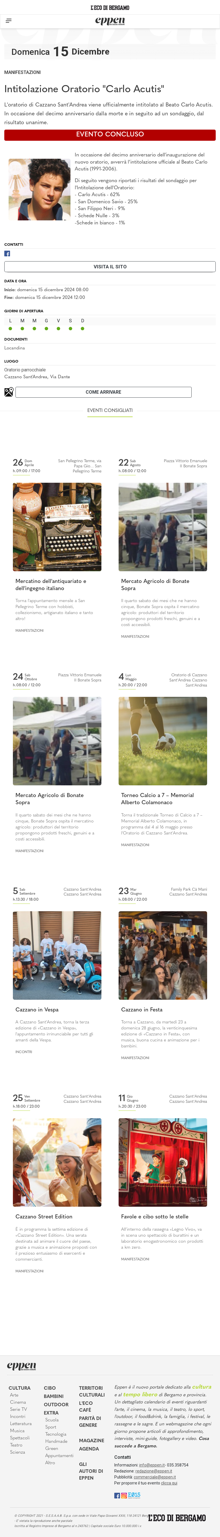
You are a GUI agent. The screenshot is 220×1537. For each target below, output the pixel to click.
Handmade (56, 1441)
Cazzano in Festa (141, 1010)
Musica (17, 1431)
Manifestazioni (22, 72)
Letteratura (21, 1424)
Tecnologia (55, 1434)
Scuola (52, 1420)
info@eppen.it (152, 1465)
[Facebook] (7, 253)
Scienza (17, 1452)
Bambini (54, 1397)
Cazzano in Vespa (36, 1010)
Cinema (18, 1402)
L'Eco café (86, 1407)
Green (51, 1449)
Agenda (89, 1449)
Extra (51, 1413)
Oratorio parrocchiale (25, 370)
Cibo (50, 1388)
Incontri (23, 1052)
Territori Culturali (92, 1392)
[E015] (134, 1495)
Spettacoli (20, 1438)
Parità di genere (90, 1422)
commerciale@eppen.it (155, 1477)
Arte (14, 1395)
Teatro (16, 1445)
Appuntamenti (57, 1456)
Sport (50, 1427)
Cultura (19, 1388)
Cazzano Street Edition (43, 1217)
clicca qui (169, 1483)
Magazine (91, 1441)
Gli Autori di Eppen (91, 1471)
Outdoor (56, 1405)
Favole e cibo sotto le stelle (154, 1217)
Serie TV (18, 1409)
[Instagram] (124, 1495)
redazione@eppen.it (153, 1471)
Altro (50, 1463)
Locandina (14, 348)
